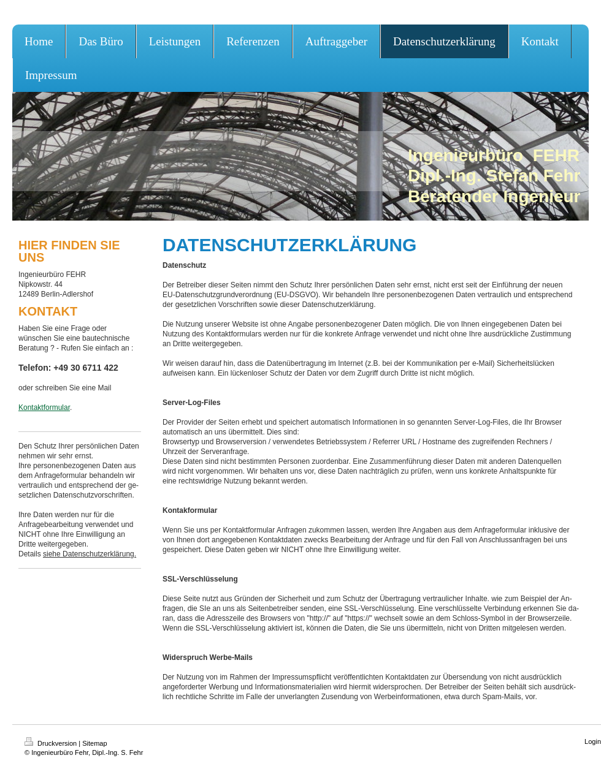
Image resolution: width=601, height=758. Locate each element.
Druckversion (51, 743)
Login (592, 741)
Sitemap (94, 743)
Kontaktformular (44, 407)
